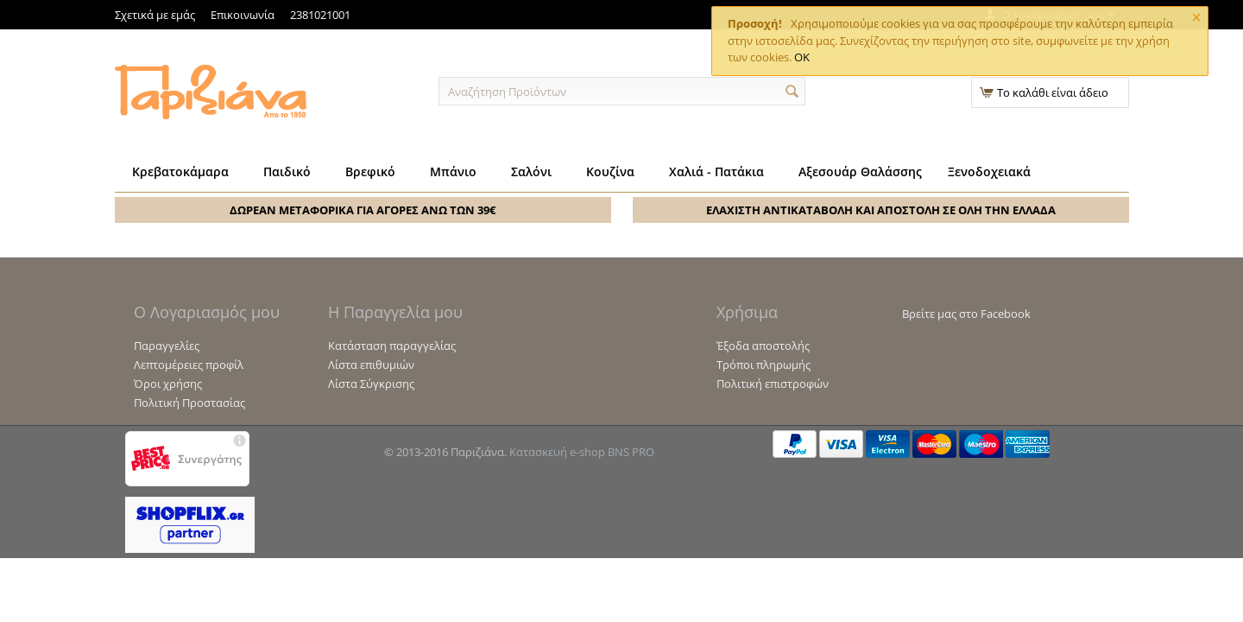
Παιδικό (287, 171)
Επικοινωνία (242, 14)
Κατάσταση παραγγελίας (392, 345)
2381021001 (320, 14)
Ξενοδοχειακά (989, 171)
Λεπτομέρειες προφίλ (188, 364)
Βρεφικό (370, 171)
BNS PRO (631, 452)
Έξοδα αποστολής (763, 345)
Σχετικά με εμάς (155, 14)
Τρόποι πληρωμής (763, 364)
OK (802, 57)
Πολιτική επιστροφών (772, 383)
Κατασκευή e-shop (557, 452)
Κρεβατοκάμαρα (180, 171)
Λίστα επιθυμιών (371, 364)
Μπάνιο (453, 171)
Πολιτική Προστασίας (189, 402)
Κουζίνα (610, 171)
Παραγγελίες (166, 345)
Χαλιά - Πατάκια (716, 171)
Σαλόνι (531, 171)
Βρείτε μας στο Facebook (966, 313)
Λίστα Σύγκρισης (371, 383)
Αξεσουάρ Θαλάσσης (860, 171)
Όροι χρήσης (168, 383)
